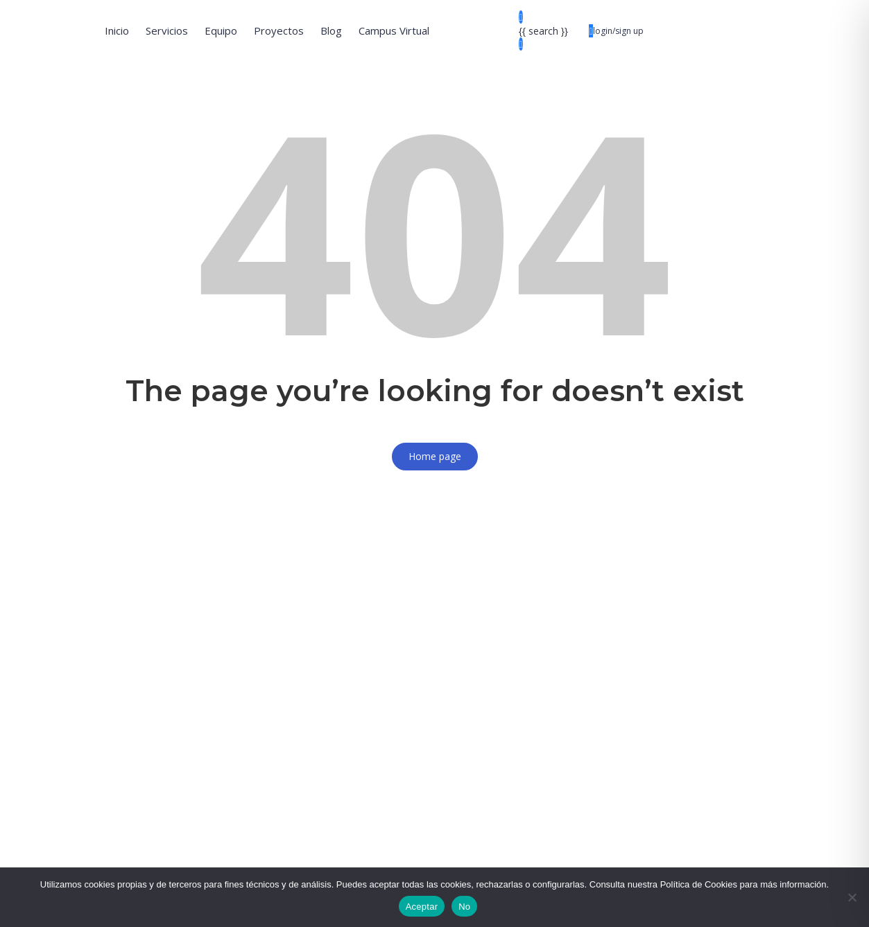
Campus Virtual (394, 30)
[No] (852, 897)
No (464, 906)
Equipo (221, 30)
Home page (434, 456)
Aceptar (422, 906)
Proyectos (279, 30)
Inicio (117, 30)
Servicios (167, 30)
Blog (331, 30)
